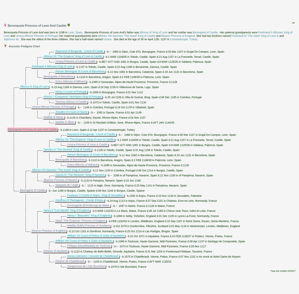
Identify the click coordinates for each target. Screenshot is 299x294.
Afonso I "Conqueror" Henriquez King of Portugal (72, 96)
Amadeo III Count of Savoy (71, 111)
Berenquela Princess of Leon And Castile (32, 129)
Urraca (107, 39)
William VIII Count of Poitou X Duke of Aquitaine (83, 240)
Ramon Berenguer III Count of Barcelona (79, 71)
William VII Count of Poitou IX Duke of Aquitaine (95, 235)
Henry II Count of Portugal (70, 91)
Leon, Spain (75, 32)
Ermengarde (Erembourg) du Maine (88, 205)
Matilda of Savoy (53, 117)
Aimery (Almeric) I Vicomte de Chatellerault (92, 256)
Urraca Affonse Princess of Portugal (37, 35)
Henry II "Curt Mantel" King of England (66, 210)
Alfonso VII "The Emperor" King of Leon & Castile (73, 56)
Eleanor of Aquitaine (56, 250)
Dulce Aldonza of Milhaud (70, 81)
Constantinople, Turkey (183, 39)
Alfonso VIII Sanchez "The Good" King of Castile (126, 35)
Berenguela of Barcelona (58, 76)
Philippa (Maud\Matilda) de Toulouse (88, 245)
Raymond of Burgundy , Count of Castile (79, 51)
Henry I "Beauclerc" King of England (88, 215)
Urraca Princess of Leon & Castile (75, 61)
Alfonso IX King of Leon (154, 32)
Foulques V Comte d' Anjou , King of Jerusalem (95, 195)
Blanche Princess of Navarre (60, 180)
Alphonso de (11, 39)
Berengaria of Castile (205, 32)
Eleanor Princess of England (178, 35)
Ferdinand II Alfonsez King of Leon (52, 66)
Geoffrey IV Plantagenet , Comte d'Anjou (79, 200)
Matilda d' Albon (64, 122)
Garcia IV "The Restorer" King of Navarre (79, 174)
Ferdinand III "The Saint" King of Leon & (255, 35)
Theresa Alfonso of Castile (71, 101)
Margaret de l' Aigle (66, 184)
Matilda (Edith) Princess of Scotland (88, 225)
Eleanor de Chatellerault (69, 261)
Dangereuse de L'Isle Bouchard (86, 266)
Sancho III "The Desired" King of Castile (67, 149)
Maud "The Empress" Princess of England (80, 220)
